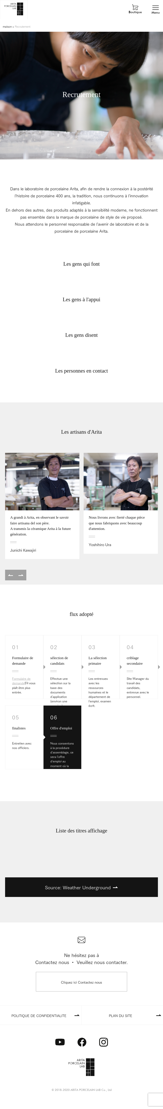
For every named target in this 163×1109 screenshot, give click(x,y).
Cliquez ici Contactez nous (81, 982)
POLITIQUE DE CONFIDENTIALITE (38, 1015)
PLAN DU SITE (120, 1015)
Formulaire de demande (21, 680)
